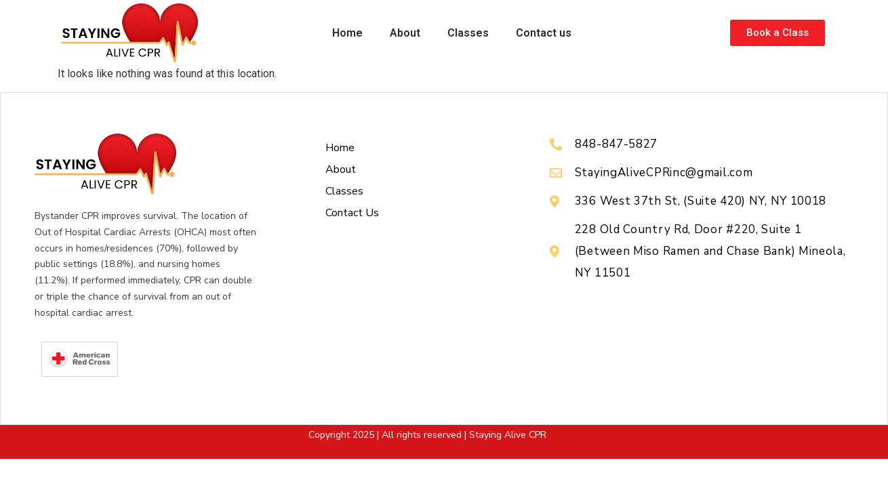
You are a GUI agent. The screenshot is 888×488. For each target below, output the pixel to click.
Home (347, 32)
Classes (468, 32)
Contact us (543, 32)
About (405, 32)
